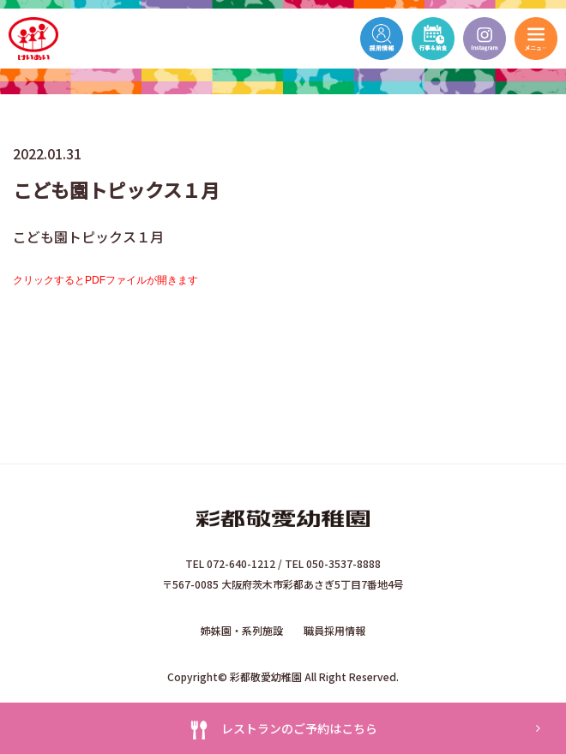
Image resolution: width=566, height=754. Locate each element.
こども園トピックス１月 (88, 236)
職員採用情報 (334, 630)
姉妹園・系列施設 (242, 630)
